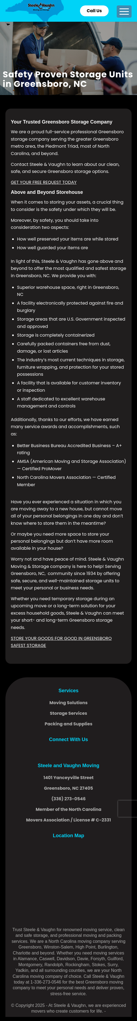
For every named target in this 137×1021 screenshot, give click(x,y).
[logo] (55, 11)
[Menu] (124, 11)
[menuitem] (124, 11)
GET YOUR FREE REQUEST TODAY (43, 182)
